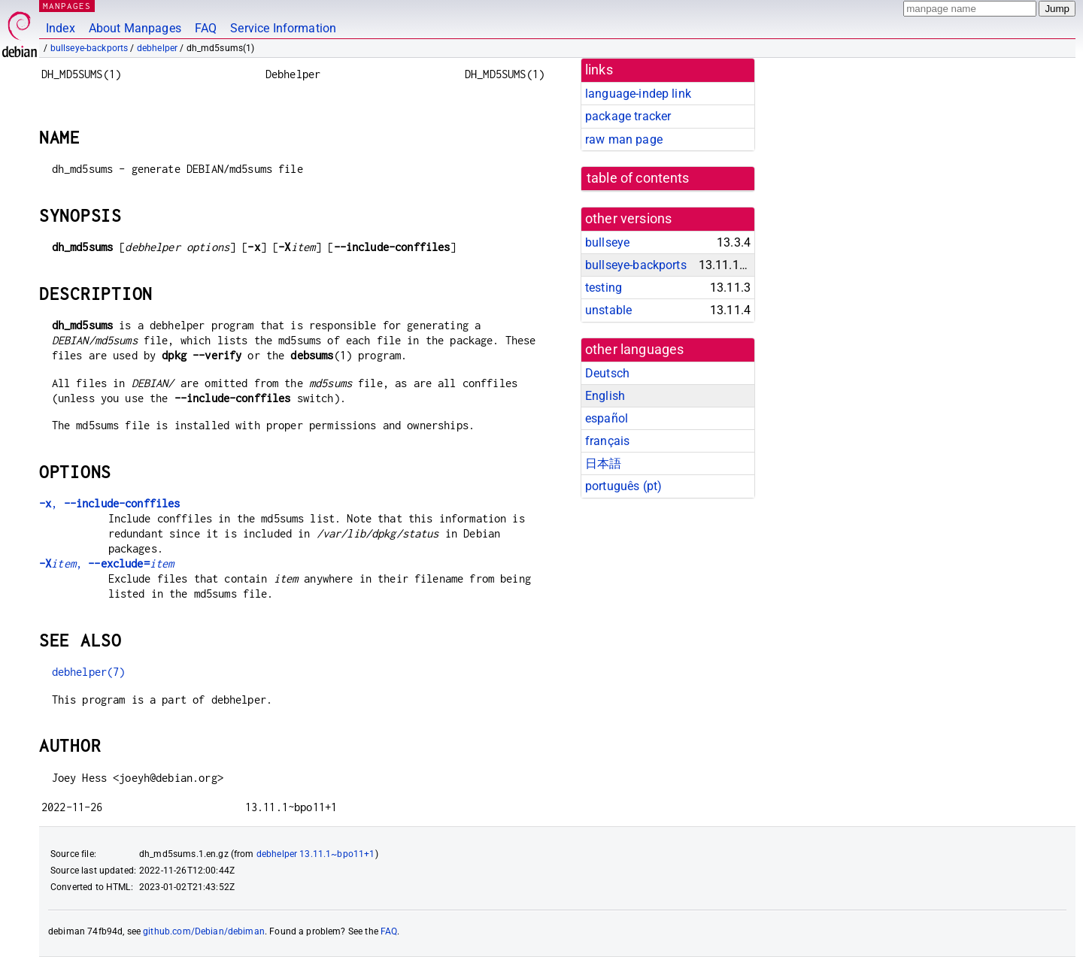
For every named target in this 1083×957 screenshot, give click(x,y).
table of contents (638, 178)
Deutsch (607, 373)
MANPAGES (67, 6)
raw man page (624, 139)
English (605, 396)
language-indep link (638, 93)
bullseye (607, 242)
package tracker (628, 116)
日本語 (603, 463)
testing (603, 287)
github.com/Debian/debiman (204, 931)
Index (60, 28)
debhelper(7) (89, 671)
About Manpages (135, 28)
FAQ (206, 28)
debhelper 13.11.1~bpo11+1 (315, 854)
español (606, 418)
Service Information (283, 28)
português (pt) (623, 486)
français (607, 441)
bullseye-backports (89, 48)
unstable (608, 310)
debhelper (157, 48)
